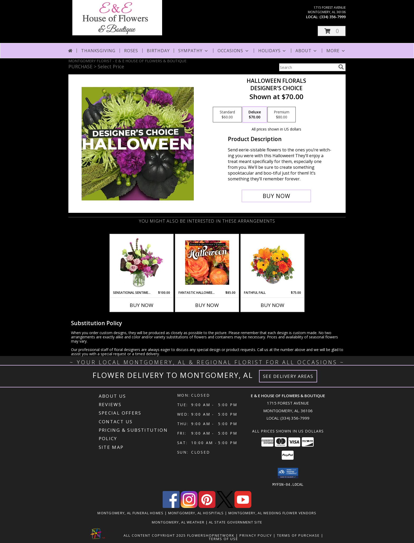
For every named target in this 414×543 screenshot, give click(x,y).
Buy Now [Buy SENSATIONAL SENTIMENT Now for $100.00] (141, 305)
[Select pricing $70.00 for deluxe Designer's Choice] (254, 114)
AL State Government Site (235, 522)
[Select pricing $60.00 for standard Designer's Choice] (227, 114)
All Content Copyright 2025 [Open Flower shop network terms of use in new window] (155, 535)
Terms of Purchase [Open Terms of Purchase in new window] (298, 535)
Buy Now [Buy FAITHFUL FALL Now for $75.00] (272, 305)
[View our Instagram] (189, 506)
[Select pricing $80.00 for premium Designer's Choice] (281, 114)
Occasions (234, 51)
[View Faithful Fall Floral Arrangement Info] (273, 262)
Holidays (272, 51)
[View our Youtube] (242, 506)
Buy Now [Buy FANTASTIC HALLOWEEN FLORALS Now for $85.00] (207, 305)
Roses (131, 51)
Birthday (158, 51)
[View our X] (225, 506)
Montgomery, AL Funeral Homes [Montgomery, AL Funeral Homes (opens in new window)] (130, 512)
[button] (332, 31)
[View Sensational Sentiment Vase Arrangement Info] (142, 262)
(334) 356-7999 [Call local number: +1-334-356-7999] (332, 16)
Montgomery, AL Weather (178, 522)
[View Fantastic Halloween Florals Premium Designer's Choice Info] (207, 262)
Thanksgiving (98, 51)
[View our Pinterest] (207, 506)
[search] (341, 67)
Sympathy (193, 51)
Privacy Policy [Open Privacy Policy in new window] (255, 535)
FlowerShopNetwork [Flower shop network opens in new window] (210, 535)
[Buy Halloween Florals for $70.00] (276, 196)
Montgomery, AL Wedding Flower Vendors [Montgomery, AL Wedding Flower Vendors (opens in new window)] (272, 512)
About (306, 51)
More (336, 51)
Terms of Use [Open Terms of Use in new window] (223, 538)
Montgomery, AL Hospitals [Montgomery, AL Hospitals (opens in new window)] (196, 512)
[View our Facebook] (171, 506)
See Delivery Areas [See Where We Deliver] (288, 376)
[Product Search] (307, 67)
